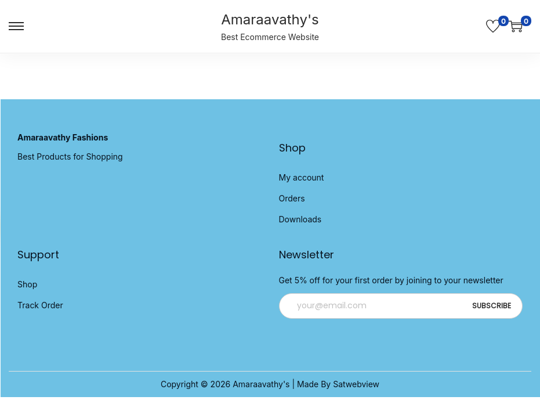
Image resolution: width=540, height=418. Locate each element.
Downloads (300, 219)
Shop (27, 284)
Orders (292, 198)
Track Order (40, 305)
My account (301, 177)
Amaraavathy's (270, 19)
